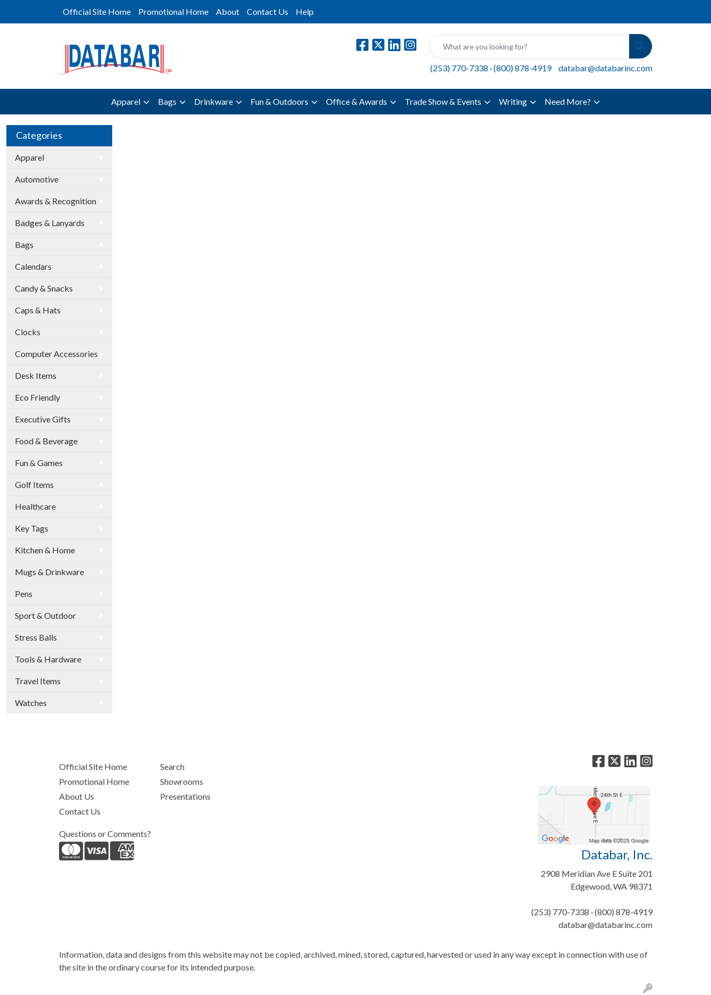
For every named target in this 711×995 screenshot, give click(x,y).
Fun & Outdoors (279, 101)
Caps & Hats (38, 310)
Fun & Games (39, 463)
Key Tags (31, 528)
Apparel (125, 101)
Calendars (33, 266)
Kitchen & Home (45, 550)
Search (172, 766)
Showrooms (181, 781)
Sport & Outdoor (45, 615)
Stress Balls (36, 637)
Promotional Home (173, 11)
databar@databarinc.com (605, 68)
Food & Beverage (46, 441)
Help (305, 11)
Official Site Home (97, 11)
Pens (23, 593)
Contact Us (267, 11)
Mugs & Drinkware (49, 572)
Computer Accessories (56, 354)
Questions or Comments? (105, 833)
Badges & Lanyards (50, 223)
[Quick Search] (529, 46)
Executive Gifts (43, 419)
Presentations (185, 796)
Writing (513, 101)
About (227, 11)
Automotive (36, 179)
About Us (76, 796)
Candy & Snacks (44, 288)
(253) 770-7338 (459, 68)
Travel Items (38, 681)
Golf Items (34, 484)
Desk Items (35, 375)
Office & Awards (356, 101)
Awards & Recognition (55, 201)
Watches (31, 703)
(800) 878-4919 (522, 68)
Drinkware (213, 101)
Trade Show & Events (443, 101)
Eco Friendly (37, 397)
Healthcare (35, 506)
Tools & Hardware (48, 659)
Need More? (568, 101)
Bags (167, 101)
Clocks (27, 332)
